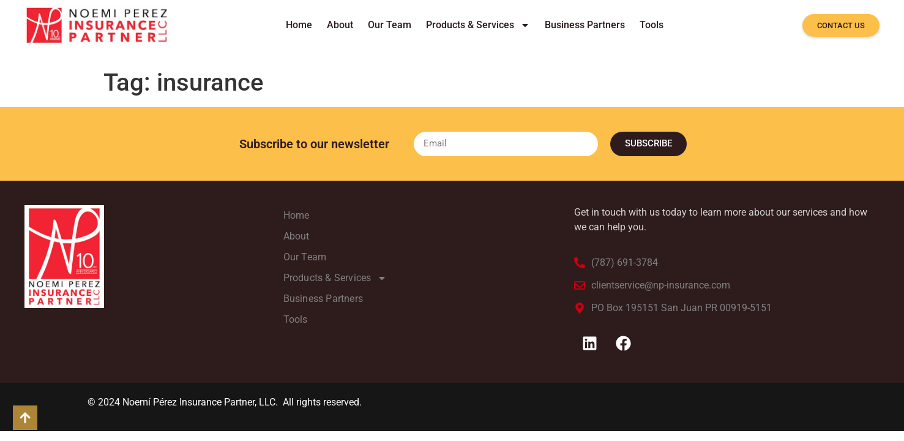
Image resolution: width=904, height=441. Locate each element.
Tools (651, 25)
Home (299, 25)
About (340, 25)
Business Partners (585, 25)
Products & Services (478, 25)
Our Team (389, 25)
